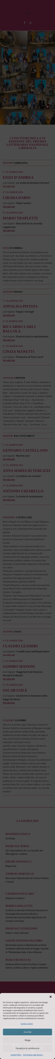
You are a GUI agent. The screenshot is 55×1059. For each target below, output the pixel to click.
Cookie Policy (16, 1055)
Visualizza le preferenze (27, 1048)
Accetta (27, 1032)
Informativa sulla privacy (33, 1055)
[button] (50, 996)
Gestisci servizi (27, 1024)
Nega (27, 1040)
